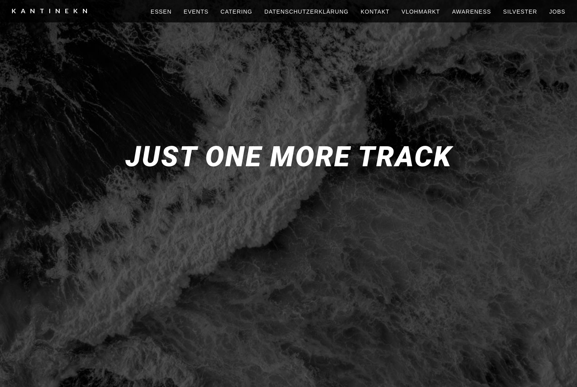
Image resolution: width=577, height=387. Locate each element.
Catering (236, 11)
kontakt (375, 11)
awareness (471, 11)
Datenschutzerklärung (306, 11)
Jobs (557, 11)
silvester (520, 11)
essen (161, 11)
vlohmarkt (420, 11)
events (196, 11)
